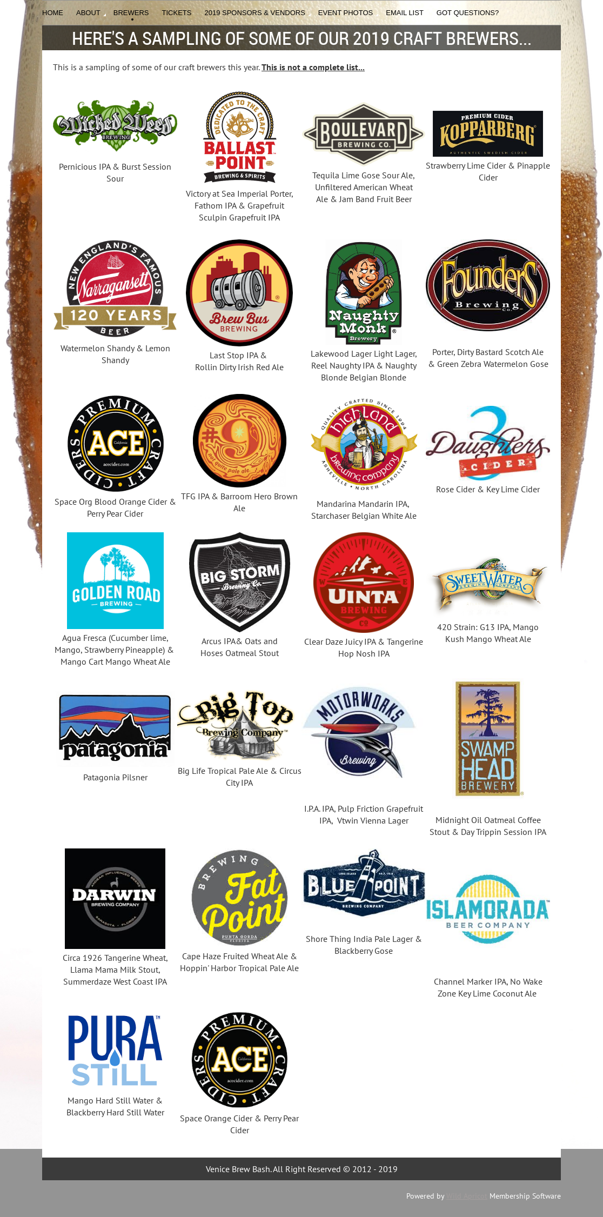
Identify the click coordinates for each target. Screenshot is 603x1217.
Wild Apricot (466, 1196)
